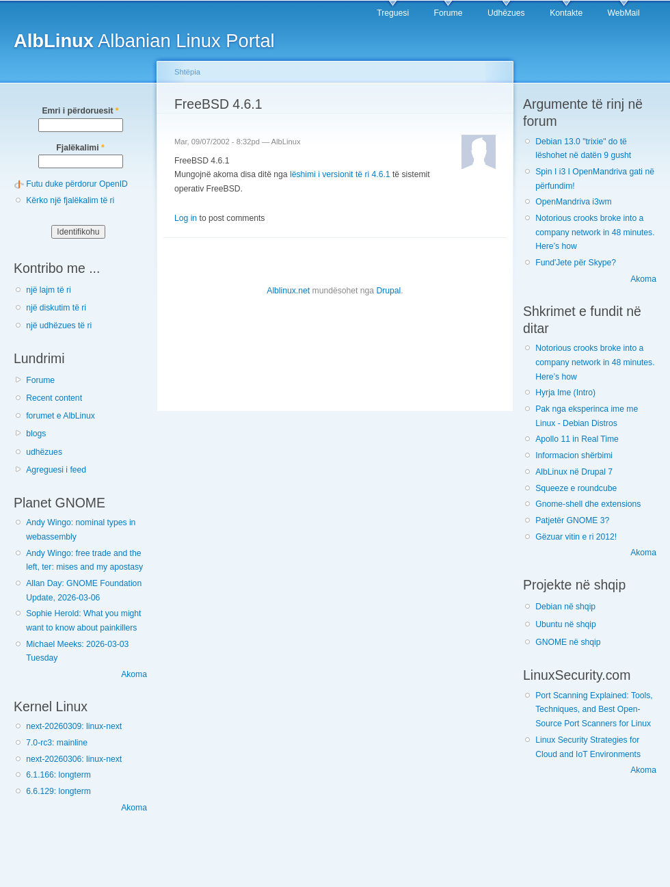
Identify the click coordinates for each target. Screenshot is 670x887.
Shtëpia (187, 72)
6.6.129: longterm (58, 791)
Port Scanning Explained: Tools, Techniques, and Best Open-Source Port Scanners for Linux (593, 709)
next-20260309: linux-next (74, 726)
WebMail (624, 13)
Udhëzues (506, 13)
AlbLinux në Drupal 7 (574, 472)
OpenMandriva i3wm (573, 202)
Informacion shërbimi (574, 455)
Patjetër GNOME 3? (572, 520)
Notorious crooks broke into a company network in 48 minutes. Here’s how (594, 232)
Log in (185, 218)
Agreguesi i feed (56, 470)
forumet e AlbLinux (60, 416)
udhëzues (44, 452)
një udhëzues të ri (59, 325)
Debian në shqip (565, 606)
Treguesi (393, 13)
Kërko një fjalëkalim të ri (70, 200)
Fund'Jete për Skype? (575, 262)
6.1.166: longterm (58, 775)
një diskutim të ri (56, 308)
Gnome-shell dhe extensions (588, 504)
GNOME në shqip (567, 642)
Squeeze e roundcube (576, 488)
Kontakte (566, 13)
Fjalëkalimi (80, 148)
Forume (448, 13)
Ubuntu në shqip (565, 624)
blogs (36, 433)
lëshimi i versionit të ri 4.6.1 (340, 174)
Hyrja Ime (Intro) (565, 392)
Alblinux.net (288, 290)
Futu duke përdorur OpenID (77, 184)
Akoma (134, 674)
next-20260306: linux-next (74, 759)
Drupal (388, 290)
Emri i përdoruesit (80, 111)
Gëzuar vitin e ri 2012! (576, 537)
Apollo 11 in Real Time (577, 439)
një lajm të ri (48, 290)
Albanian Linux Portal (144, 40)
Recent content (54, 398)
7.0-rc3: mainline (57, 742)
